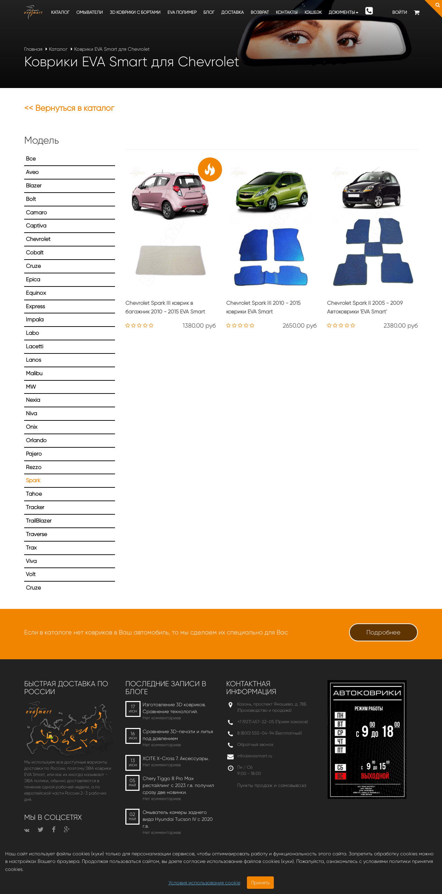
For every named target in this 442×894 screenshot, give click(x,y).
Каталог (60, 12)
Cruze (33, 266)
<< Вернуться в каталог (69, 108)
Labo (32, 333)
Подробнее (383, 632)
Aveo (32, 172)
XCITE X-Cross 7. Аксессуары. (176, 758)
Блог (208, 12)
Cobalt (35, 252)
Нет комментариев (162, 717)
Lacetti (34, 346)
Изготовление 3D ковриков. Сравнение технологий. (174, 708)
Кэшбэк (313, 12)
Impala (35, 319)
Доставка (232, 12)
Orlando (36, 440)
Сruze (33, 587)
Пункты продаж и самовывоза (271, 785)
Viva (31, 561)
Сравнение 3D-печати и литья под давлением (178, 735)
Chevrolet (38, 239)
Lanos (33, 360)
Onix (31, 427)
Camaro (36, 212)
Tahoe (34, 493)
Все (31, 158)
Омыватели (89, 12)
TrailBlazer (38, 520)
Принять (260, 882)
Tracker (35, 507)
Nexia (33, 400)
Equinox (36, 293)
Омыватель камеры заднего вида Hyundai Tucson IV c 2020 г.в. (178, 819)
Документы (343, 12)
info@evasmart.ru (254, 755)
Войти (399, 12)
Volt (31, 574)
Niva (31, 413)
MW (31, 386)
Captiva (36, 225)
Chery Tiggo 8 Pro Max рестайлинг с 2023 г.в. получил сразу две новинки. (178, 785)
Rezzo (33, 467)
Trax (31, 547)
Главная (33, 49)
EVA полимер (181, 12)
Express (35, 306)
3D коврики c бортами (135, 12)
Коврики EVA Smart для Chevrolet (112, 49)
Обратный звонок (255, 744)
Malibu (34, 373)
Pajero (34, 453)
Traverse (36, 534)
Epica (33, 279)
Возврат (260, 12)
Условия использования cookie (204, 882)
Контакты (287, 12)
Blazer (33, 185)
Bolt (31, 199)
